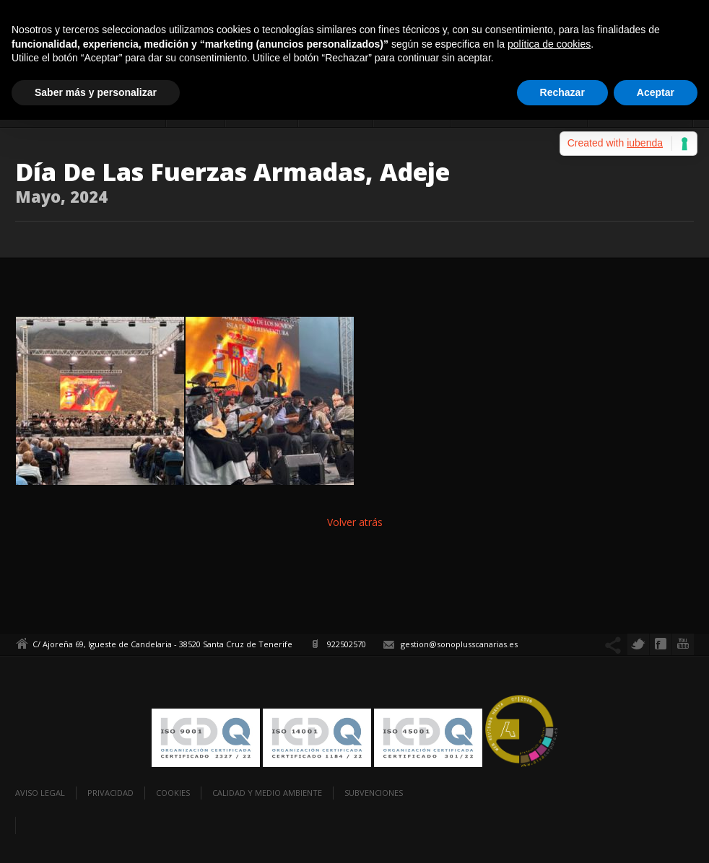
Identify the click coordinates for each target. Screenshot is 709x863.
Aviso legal (40, 792)
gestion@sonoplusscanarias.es (459, 644)
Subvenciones (373, 792)
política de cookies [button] (549, 44)
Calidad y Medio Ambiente (267, 792)
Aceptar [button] (655, 92)
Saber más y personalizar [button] (96, 92)
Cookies (173, 792)
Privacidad (110, 792)
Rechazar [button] (562, 92)
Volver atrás (355, 522)
